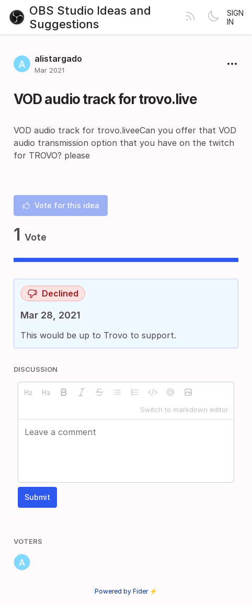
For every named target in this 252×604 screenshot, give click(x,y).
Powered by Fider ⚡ (126, 591)
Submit (37, 497)
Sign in (235, 17)
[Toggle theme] (213, 17)
